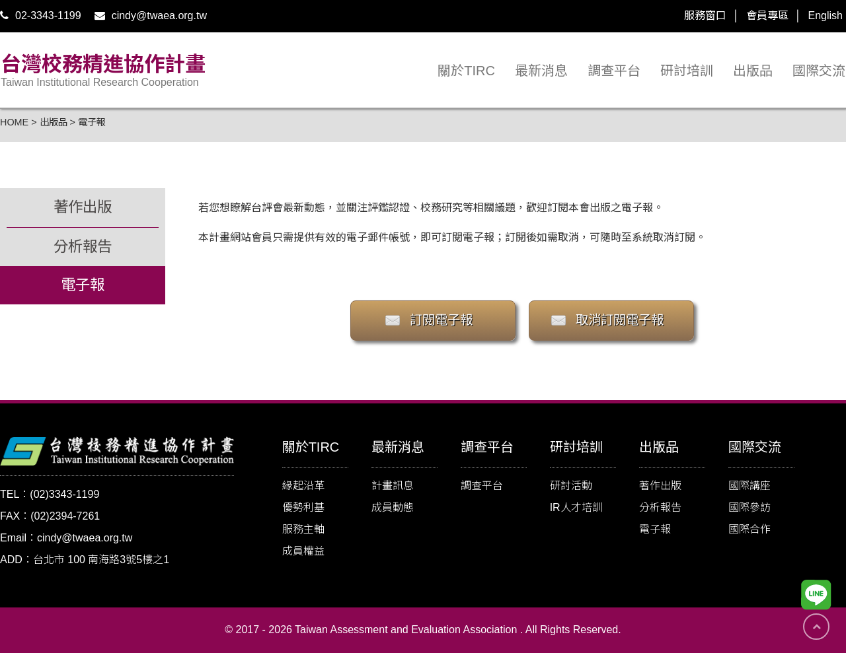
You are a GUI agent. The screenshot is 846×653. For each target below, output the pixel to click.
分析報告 (660, 507)
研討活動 (571, 485)
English (825, 15)
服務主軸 (303, 529)
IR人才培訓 (576, 507)
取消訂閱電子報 (620, 320)
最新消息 (541, 70)
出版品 (753, 70)
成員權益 (303, 551)
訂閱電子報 (441, 320)
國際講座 (749, 485)
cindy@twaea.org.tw (151, 15)
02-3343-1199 (40, 15)
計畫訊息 (392, 485)
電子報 (655, 529)
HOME (14, 122)
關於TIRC (466, 70)
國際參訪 (749, 507)
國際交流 (818, 70)
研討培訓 (686, 70)
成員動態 (392, 507)
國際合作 (749, 529)
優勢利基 (303, 507)
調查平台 (614, 70)
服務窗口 (705, 15)
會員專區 (767, 15)
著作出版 (660, 485)
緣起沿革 (303, 485)
